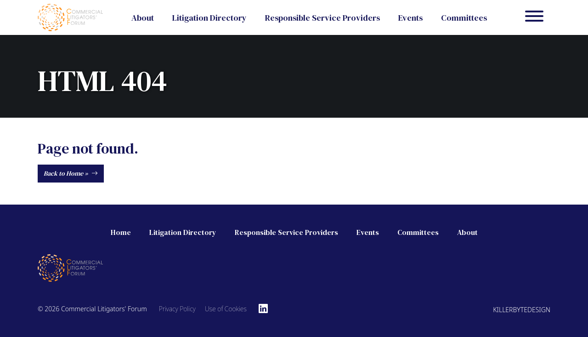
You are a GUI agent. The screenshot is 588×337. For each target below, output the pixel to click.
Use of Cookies (226, 308)
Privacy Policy (177, 308)
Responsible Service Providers (322, 17)
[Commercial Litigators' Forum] (70, 16)
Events (410, 17)
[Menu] (534, 17)
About (142, 17)
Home (121, 232)
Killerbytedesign (521, 309)
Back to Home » (71, 173)
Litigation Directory (209, 17)
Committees (464, 17)
